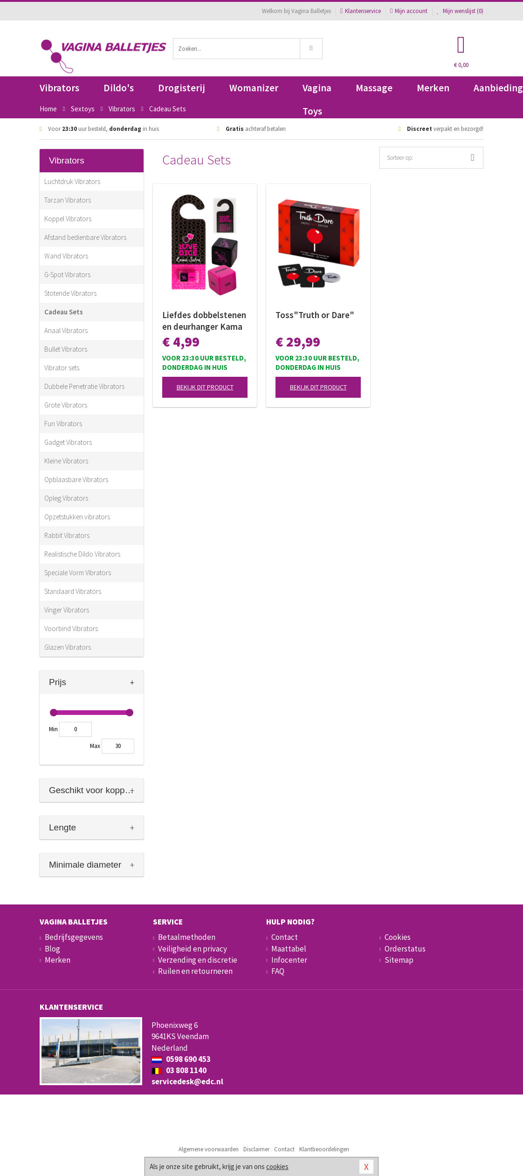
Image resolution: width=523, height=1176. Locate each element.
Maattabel (288, 949)
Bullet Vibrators (65, 349)
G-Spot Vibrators (67, 274)
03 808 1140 (178, 1070)
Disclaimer (256, 1149)
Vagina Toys (317, 91)
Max (95, 746)
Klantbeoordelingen (324, 1149)
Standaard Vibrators (72, 591)
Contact (284, 937)
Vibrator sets (61, 367)
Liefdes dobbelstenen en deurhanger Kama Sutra (204, 321)
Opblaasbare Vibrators (76, 479)
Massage (374, 88)
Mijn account (408, 11)
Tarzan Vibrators (67, 200)
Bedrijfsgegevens (74, 937)
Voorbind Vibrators (71, 628)
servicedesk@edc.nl (187, 1081)
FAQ (277, 971)
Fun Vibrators (63, 423)
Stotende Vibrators (70, 293)
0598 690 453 (181, 1059)
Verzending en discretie (197, 960)
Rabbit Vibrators (66, 535)
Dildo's (118, 88)
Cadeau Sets (63, 311)
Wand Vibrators (66, 256)
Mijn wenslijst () (460, 11)
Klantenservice (360, 11)
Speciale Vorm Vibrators (77, 572)
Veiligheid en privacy (192, 949)
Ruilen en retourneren (195, 971)
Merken (433, 88)
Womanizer (253, 88)
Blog (52, 949)
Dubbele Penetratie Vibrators (84, 386)
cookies (277, 1166)
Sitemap (399, 960)
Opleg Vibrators (66, 498)
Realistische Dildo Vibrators (82, 554)
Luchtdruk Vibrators (72, 181)
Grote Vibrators (65, 405)
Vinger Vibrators (66, 609)
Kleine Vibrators (66, 460)
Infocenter (289, 960)
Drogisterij (181, 88)
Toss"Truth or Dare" (314, 314)
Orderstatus (405, 949)
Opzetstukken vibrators (77, 516)
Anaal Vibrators (66, 330)
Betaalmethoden (186, 937)
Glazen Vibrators (67, 647)
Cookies (398, 937)
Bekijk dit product (205, 387)
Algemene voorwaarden (209, 1149)
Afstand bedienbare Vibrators (85, 237)
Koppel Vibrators (67, 218)
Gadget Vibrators (68, 442)
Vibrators (59, 88)
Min (53, 729)
